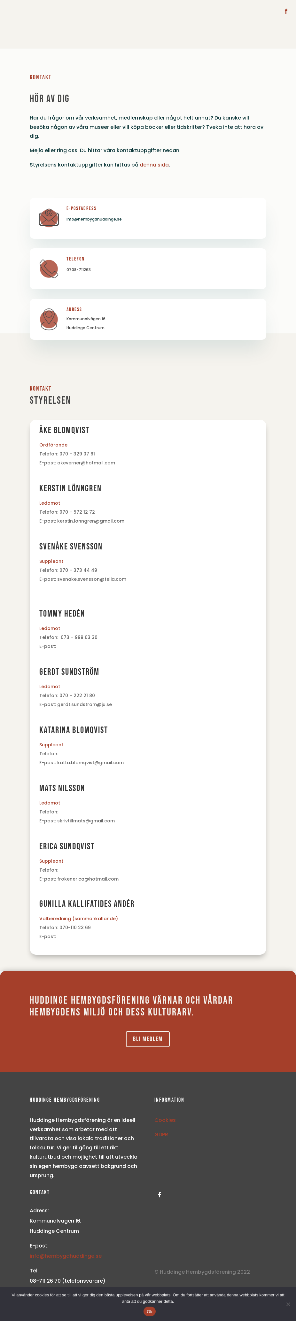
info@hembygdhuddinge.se (66, 1256)
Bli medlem (148, 1039)
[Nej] (288, 1304)
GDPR (161, 1134)
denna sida (154, 164)
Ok (149, 1311)
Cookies (165, 1120)
